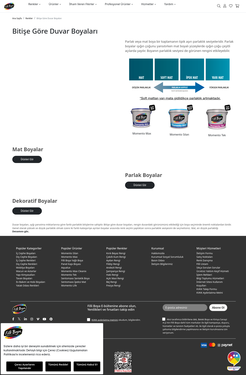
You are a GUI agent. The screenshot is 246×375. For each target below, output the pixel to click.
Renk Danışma (204, 260)
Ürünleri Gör (27, 159)
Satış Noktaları (204, 256)
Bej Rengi (111, 282)
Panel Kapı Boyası (71, 264)
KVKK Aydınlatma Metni (209, 292)
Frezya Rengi (113, 285)
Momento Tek (69, 274)
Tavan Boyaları (24, 278)
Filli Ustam (202, 264)
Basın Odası (158, 260)
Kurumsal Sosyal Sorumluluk (167, 256)
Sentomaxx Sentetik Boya (75, 278)
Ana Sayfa (17, 18)
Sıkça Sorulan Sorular (208, 267)
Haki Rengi (112, 274)
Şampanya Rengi (115, 271)
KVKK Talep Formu (206, 289)
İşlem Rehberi (204, 274)
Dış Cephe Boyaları (26, 256)
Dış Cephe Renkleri (26, 264)
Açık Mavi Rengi (115, 278)
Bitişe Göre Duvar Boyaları (49, 18)
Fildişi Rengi (113, 264)
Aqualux (65, 267)
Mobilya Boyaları (25, 267)
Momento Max (69, 256)
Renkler (33, 4)
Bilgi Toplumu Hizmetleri (210, 278)
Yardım (168, 4)
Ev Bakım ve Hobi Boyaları (30, 282)
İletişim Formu (204, 253)
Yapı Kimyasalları (25, 274)
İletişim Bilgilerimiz (162, 264)
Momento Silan (69, 253)
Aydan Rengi (113, 260)
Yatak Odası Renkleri (27, 285)
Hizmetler (147, 4)
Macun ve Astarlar (26, 271)
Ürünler (54, 4)
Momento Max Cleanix (73, 271)
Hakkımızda (158, 253)
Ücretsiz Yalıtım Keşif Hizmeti (212, 271)
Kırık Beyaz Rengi (115, 253)
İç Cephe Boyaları (26, 253)
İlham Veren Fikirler (81, 4)
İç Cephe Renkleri (26, 260)
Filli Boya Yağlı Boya (72, 260)
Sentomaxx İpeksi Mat (73, 282)
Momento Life (69, 285)
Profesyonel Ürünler (118, 4)
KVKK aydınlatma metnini (105, 319)
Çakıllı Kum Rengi (116, 256)
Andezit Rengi (114, 267)
